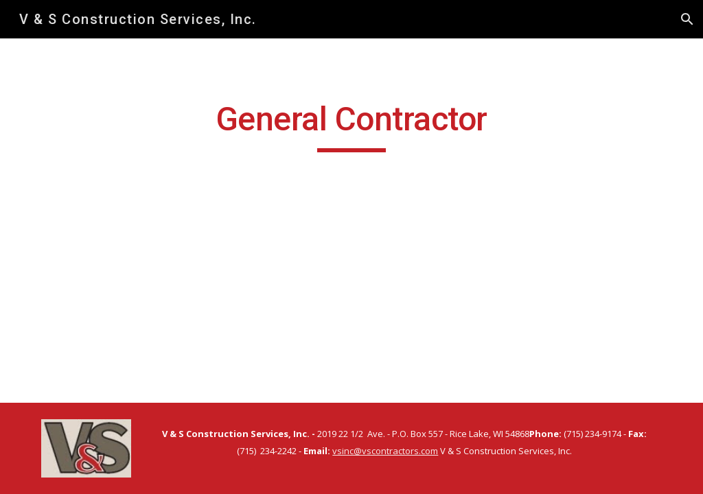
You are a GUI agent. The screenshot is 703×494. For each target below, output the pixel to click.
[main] (351, 125)
